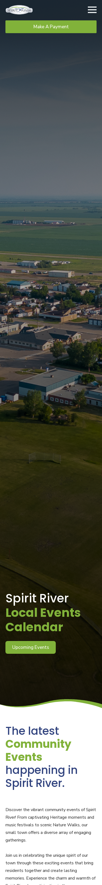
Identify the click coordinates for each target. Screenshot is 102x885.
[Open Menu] (92, 9)
